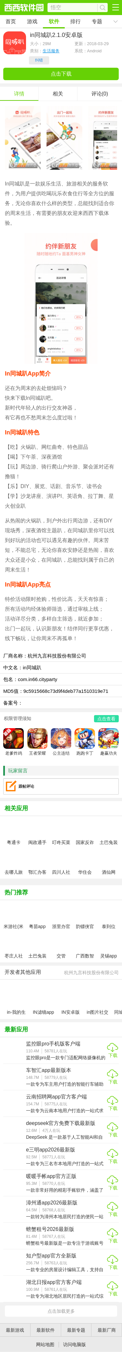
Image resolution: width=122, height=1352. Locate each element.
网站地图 (45, 1344)
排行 (75, 21)
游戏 (32, 21)
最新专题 (76, 1330)
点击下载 (61, 74)
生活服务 (51, 50)
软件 (54, 21)
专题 (97, 21)
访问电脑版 (74, 1344)
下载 (112, 1055)
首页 (11, 21)
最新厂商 (107, 1330)
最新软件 (45, 1330)
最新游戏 (15, 1330)
